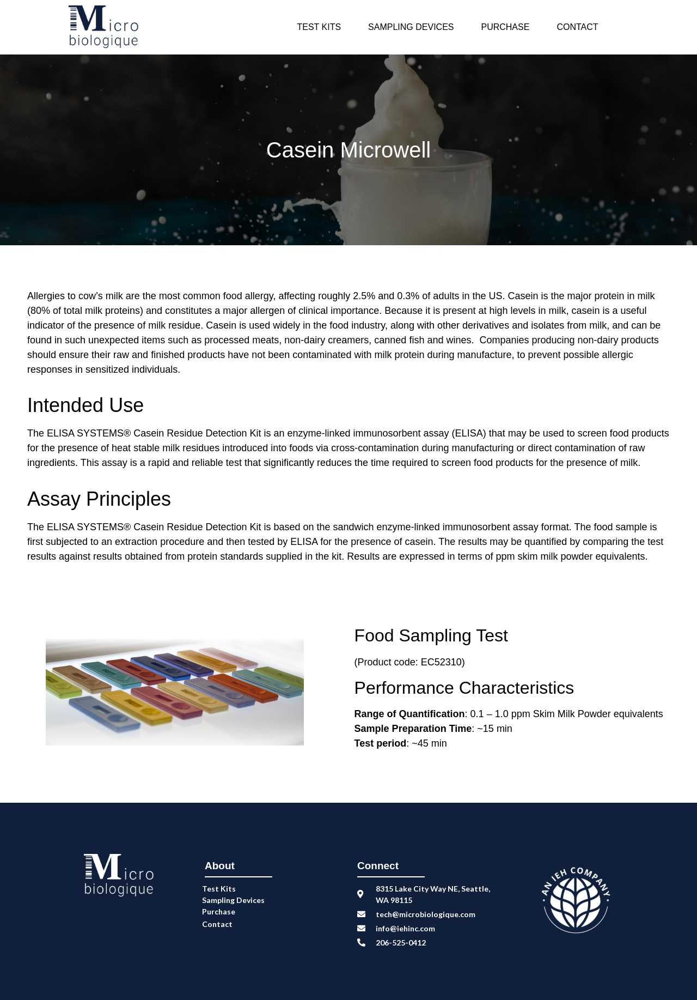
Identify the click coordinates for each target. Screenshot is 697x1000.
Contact (577, 27)
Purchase (505, 27)
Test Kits (319, 27)
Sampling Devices (411, 27)
